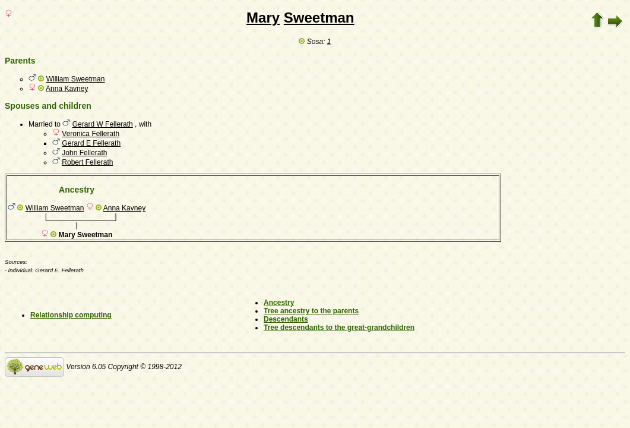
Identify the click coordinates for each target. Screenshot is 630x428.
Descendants (286, 319)
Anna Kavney (67, 88)
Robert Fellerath (87, 162)
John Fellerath (84, 153)
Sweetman (319, 18)
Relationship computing (71, 315)
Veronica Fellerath (90, 134)
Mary (263, 18)
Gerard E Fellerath (91, 143)
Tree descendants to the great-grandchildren (339, 327)
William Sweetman (75, 79)
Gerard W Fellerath (102, 124)
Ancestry (279, 302)
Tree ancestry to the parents (311, 311)
